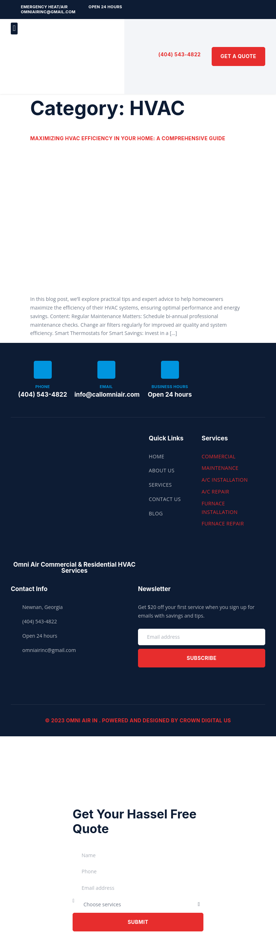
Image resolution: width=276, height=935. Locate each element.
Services (160, 484)
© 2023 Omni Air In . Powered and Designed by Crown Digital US (138, 720)
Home (156, 456)
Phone (42, 386)
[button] (14, 28)
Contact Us (165, 499)
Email (106, 386)
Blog (156, 513)
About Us (162, 470)
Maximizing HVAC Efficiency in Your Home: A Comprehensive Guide (127, 138)
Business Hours (170, 386)
